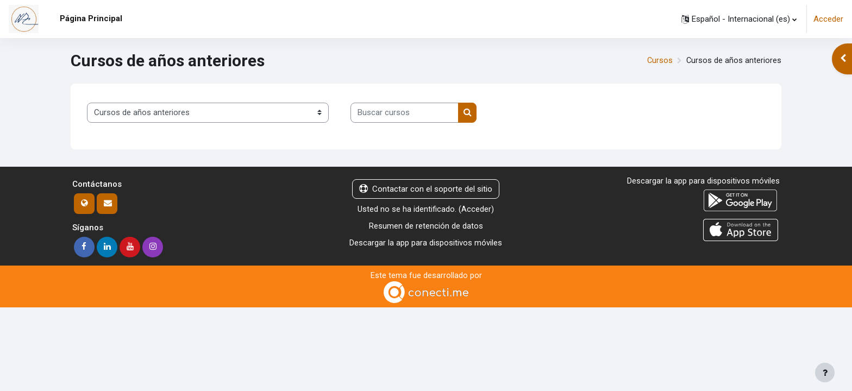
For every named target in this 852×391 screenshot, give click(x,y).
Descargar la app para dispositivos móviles (425, 242)
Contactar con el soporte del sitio (425, 189)
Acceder (828, 19)
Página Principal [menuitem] (91, 18)
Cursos (659, 61)
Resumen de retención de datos (426, 226)
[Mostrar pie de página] (825, 372)
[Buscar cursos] (404, 113)
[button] (739, 19)
